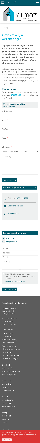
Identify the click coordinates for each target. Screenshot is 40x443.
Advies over (7, 147)
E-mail (5, 138)
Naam (5, 120)
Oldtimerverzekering (9, 346)
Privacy (4, 422)
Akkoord (7, 440)
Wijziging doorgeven (9, 406)
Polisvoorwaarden (8, 390)
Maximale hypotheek (9, 374)
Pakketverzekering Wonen (11, 349)
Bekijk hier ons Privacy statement (15, 281)
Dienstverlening (7, 384)
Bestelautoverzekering (9, 340)
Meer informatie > (15, 436)
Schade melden (14, 213)
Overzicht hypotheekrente (11, 371)
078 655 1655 (16, 95)
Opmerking (6, 156)
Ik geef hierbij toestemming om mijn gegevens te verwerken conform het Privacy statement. (20, 276)
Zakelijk (6, 28)
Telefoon (6, 129)
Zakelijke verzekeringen (10, 359)
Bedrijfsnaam (8, 111)
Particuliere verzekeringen (11, 355)
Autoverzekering (7, 336)
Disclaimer (5, 419)
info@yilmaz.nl (11, 242)
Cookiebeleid (6, 416)
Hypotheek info (7, 368)
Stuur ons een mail (15, 206)
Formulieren (6, 387)
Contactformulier (8, 400)
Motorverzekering (8, 343)
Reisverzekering (7, 352)
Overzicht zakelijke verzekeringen (14, 188)
